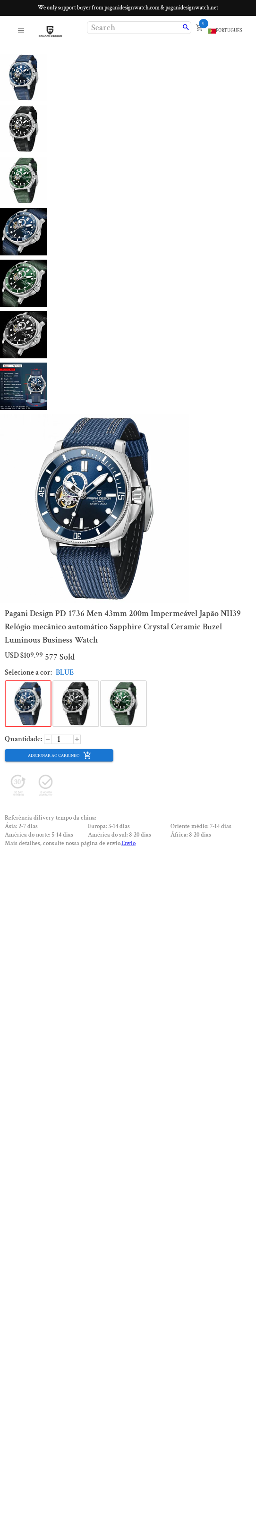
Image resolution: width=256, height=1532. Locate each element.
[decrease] (77, 739)
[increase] (47, 739)
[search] (185, 28)
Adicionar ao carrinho (60, 755)
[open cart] (200, 28)
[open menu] (21, 31)
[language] (225, 31)
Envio (128, 843)
